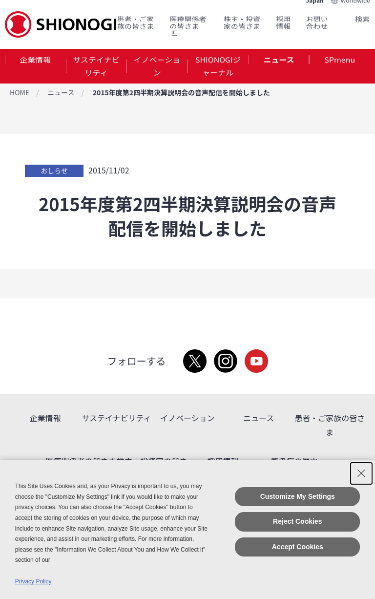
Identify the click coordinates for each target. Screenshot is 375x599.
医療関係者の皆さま (187, 24)
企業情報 (35, 60)
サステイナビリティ (96, 68)
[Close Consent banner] (361, 473)
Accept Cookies (297, 547)
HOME (19, 92)
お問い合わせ (317, 20)
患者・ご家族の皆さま (135, 20)
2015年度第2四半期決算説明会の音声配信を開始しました (181, 92)
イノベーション (157, 68)
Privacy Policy (33, 581)
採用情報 (283, 20)
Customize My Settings (297, 496)
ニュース (278, 60)
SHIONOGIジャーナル (218, 68)
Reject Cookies (297, 521)
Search (350, 16)
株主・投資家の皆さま (242, 20)
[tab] (35, 68)
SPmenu (339, 60)
